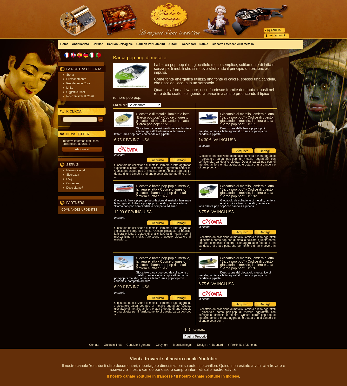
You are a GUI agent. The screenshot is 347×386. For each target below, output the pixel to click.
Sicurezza (72, 174)
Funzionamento (76, 79)
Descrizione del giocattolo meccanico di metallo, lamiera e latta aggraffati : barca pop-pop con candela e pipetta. (235, 275)
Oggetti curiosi (75, 92)
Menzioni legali (75, 170)
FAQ (69, 179)
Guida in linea (112, 344)
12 (133, 212)
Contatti (94, 344)
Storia (70, 74)
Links (69, 87)
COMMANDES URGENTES (79, 209)
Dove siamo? (74, 187)
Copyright (162, 344)
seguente (199, 329)
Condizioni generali (139, 344)
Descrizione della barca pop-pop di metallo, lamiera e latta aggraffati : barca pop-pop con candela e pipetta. (233, 131)
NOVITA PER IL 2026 (80, 96)
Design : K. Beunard (210, 344)
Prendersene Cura (78, 83)
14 (217, 140)
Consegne (73, 183)
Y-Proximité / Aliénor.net (243, 344)
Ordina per (120, 105)
